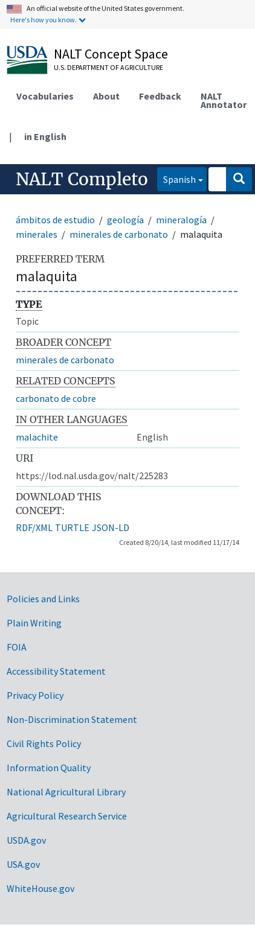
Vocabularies (45, 96)
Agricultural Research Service (67, 816)
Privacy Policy (35, 695)
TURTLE (72, 527)
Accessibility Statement (56, 671)
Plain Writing (34, 623)
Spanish (176, 178)
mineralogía (181, 220)
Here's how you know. (43, 19)
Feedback (160, 96)
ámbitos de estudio (55, 220)
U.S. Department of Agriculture (108, 67)
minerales (36, 234)
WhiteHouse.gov (40, 888)
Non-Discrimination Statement (72, 719)
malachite (37, 437)
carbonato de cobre (56, 398)
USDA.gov (26, 840)
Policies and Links (43, 599)
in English (45, 136)
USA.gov (23, 864)
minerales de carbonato (118, 234)
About (106, 96)
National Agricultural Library (66, 792)
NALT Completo (82, 179)
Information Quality (49, 768)
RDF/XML (34, 527)
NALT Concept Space (111, 53)
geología (125, 220)
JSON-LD (110, 527)
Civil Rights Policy (44, 743)
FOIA (17, 647)
